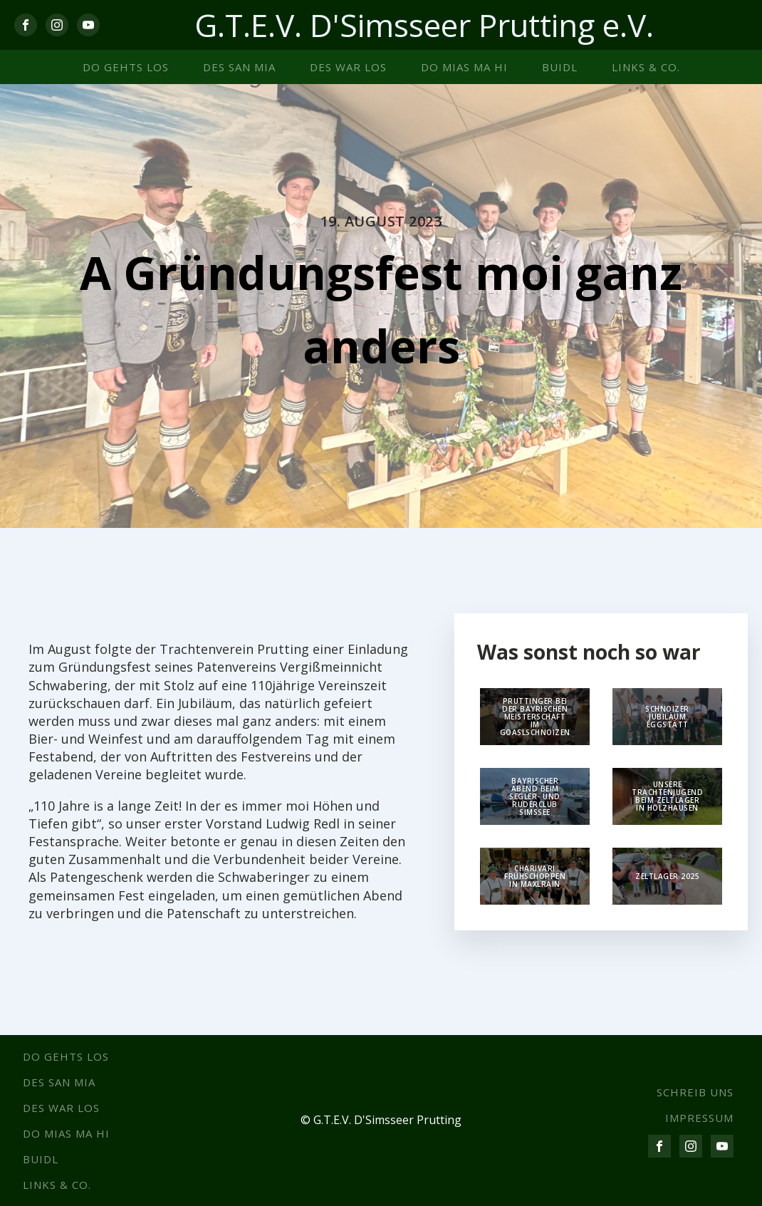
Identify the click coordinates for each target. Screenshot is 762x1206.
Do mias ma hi (464, 67)
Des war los (348, 67)
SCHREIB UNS (695, 1092)
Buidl (560, 67)
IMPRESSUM (699, 1118)
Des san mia (239, 67)
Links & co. (646, 67)
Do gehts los (126, 67)
